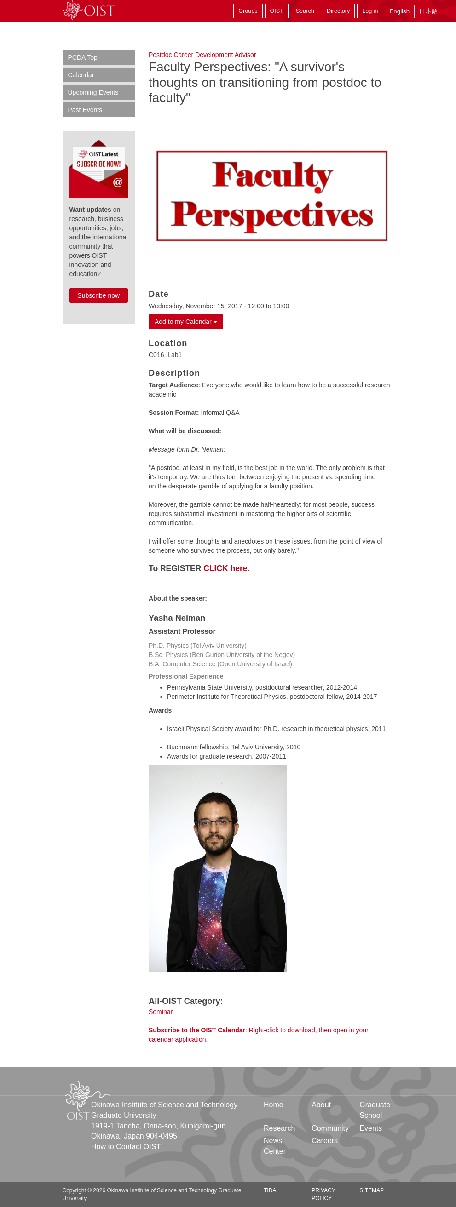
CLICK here (225, 568)
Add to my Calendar (186, 321)
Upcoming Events (93, 92)
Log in (370, 11)
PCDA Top (83, 57)
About (321, 1105)
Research (279, 1128)
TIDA (270, 1190)
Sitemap (371, 1190)
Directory (338, 11)
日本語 (428, 11)
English (399, 11)
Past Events (85, 109)
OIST (276, 11)
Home (273, 1105)
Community (330, 1128)
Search (305, 11)
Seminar (161, 1011)
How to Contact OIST (126, 1146)
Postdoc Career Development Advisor (202, 54)
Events (370, 1128)
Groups (247, 11)
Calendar (81, 75)
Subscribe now (98, 295)
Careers (325, 1141)
